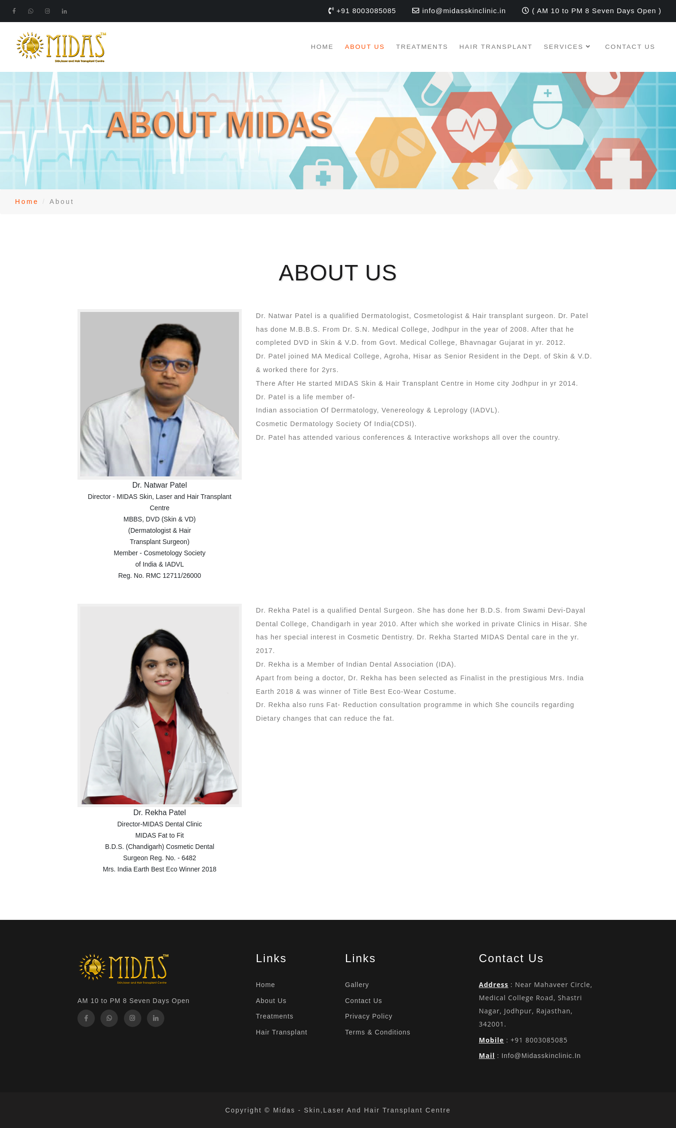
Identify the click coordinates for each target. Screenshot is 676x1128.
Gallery (357, 984)
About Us (365, 46)
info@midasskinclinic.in (541, 1055)
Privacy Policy (368, 1016)
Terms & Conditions (377, 1032)
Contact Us (630, 46)
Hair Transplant (496, 46)
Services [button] (569, 46)
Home (322, 46)
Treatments (422, 46)
